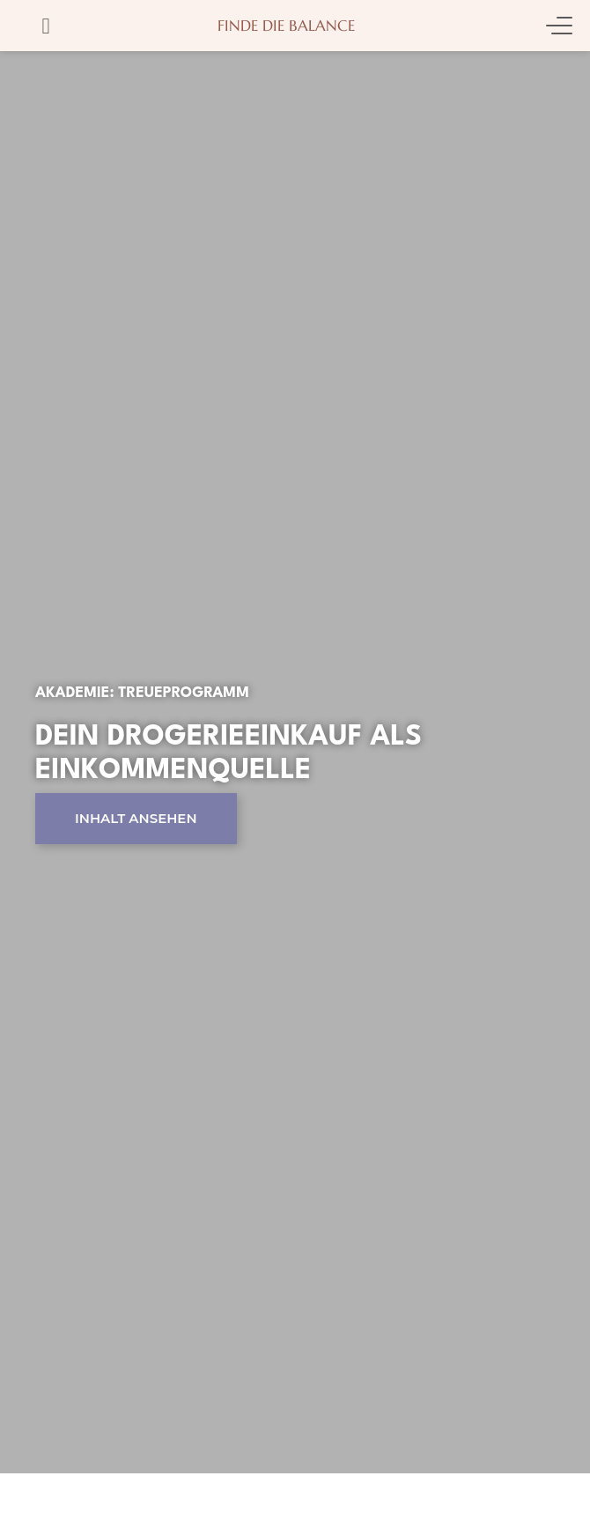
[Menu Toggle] (559, 25)
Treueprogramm (183, 693)
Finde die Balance (286, 25)
